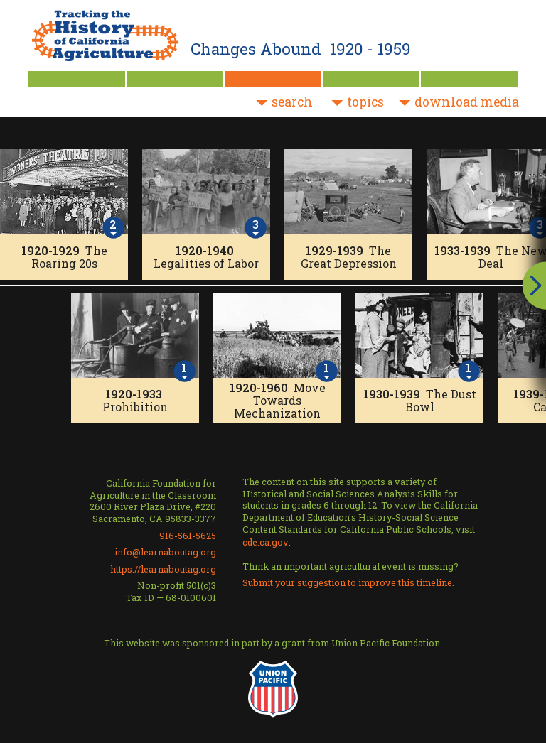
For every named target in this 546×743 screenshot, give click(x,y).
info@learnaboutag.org (165, 552)
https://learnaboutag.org (163, 569)
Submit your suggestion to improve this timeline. (348, 582)
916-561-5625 (187, 535)
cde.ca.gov (265, 542)
